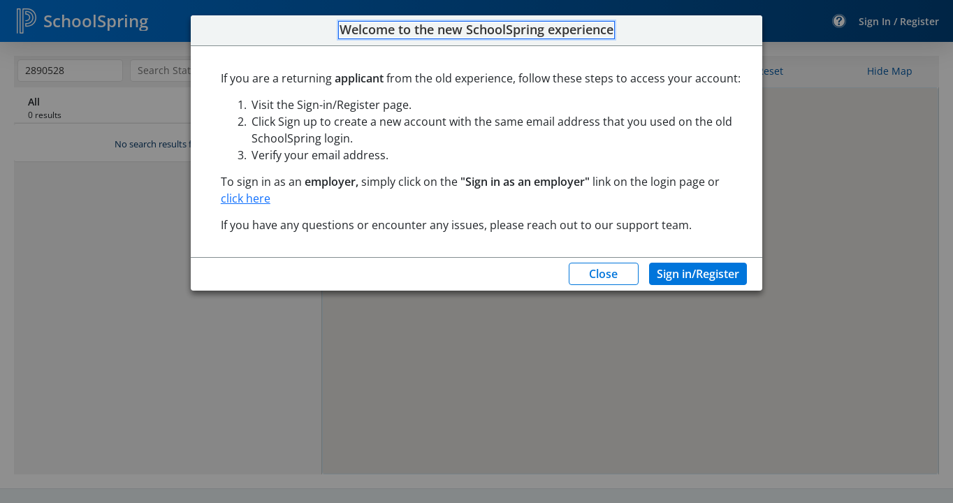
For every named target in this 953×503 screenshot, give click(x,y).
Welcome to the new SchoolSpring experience (476, 30)
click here (245, 198)
